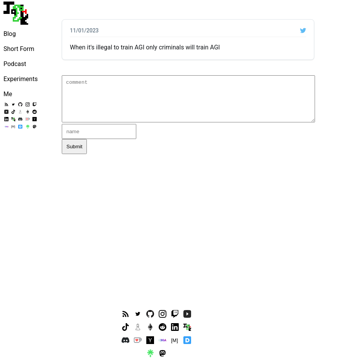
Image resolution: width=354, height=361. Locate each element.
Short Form (18, 49)
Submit (74, 146)
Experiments (20, 79)
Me (7, 94)
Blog (9, 33)
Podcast (14, 64)
